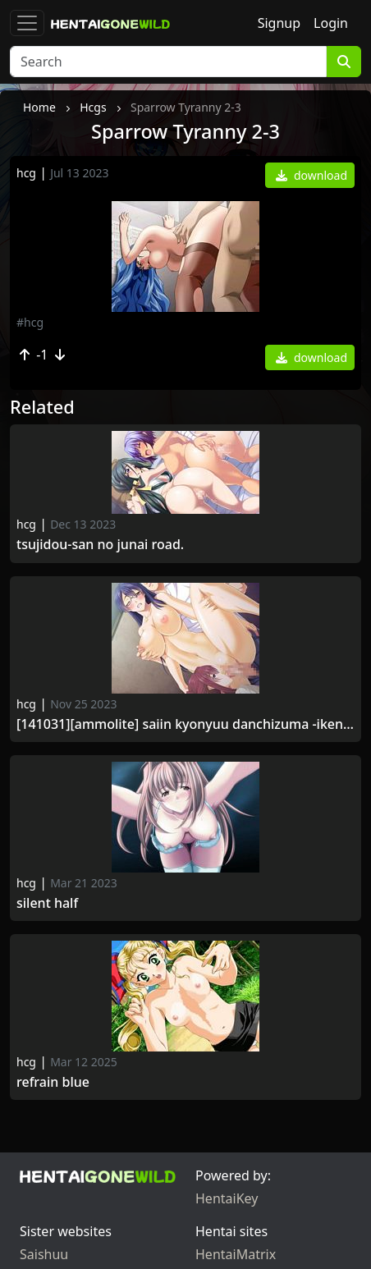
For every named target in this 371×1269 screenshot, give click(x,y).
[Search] (168, 61)
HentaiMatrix (235, 1254)
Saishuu (44, 1254)
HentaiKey (226, 1198)
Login (331, 23)
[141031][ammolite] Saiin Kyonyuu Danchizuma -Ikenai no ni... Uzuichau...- (185, 724)
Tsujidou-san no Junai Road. (101, 544)
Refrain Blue (52, 1082)
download (311, 175)
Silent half (47, 903)
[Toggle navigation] (27, 23)
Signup (279, 23)
